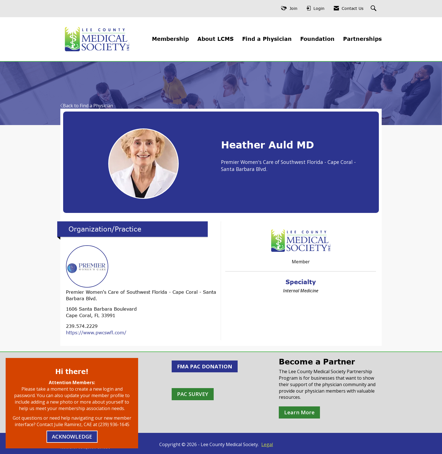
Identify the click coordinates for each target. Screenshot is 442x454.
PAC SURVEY (192, 393)
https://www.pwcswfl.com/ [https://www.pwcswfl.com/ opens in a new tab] (96, 332)
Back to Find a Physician (86, 106)
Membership (170, 38)
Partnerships (362, 38)
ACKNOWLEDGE (72, 436)
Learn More (299, 412)
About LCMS (215, 38)
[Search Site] (374, 8)
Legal (267, 444)
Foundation (317, 38)
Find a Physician (267, 38)
